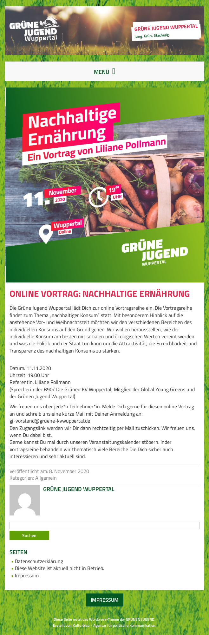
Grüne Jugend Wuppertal (78, 489)
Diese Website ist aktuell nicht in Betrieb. (59, 568)
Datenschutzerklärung (39, 561)
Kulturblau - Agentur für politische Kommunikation (114, 625)
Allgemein (46, 478)
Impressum (27, 575)
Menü (111, 72)
